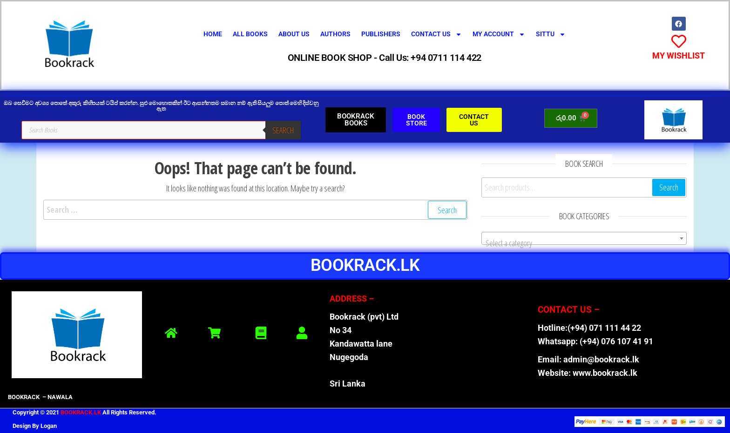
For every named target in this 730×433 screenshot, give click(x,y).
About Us (294, 34)
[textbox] (584, 243)
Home (212, 34)
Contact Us (436, 34)
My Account (499, 34)
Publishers (380, 34)
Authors (335, 34)
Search (283, 130)
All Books (250, 34)
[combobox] (583, 238)
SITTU (551, 34)
